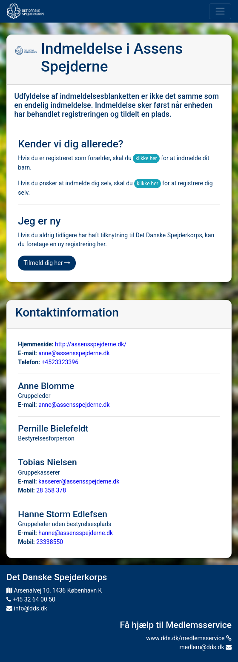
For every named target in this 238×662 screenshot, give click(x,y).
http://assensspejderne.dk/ (90, 344)
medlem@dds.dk (206, 647)
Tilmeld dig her (46, 262)
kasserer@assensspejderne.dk (78, 481)
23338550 (49, 541)
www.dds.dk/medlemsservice (189, 638)
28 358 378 (51, 490)
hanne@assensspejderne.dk (75, 533)
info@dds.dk (26, 608)
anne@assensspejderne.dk (73, 353)
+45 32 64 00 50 (30, 599)
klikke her (146, 158)
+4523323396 (59, 362)
